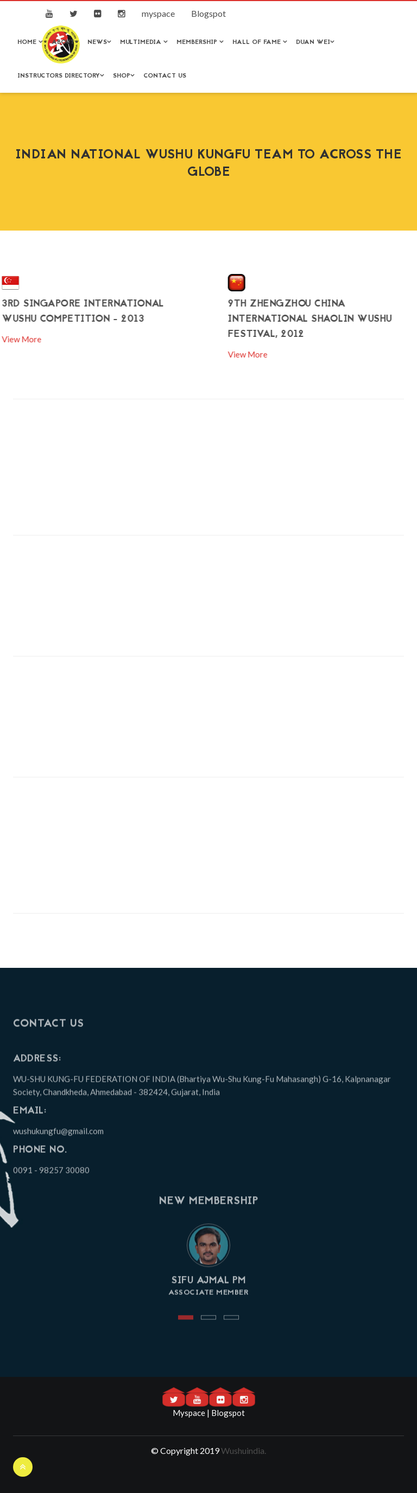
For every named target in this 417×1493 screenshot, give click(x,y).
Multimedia (144, 42)
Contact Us (164, 76)
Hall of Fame (259, 42)
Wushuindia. (243, 1450)
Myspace (189, 1413)
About (65, 42)
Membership (200, 42)
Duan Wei (315, 42)
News (99, 42)
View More (286, 354)
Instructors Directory (60, 76)
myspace (158, 13)
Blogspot (208, 13)
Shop (124, 76)
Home (30, 42)
